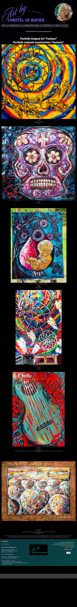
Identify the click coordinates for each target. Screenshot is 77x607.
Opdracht (67, 547)
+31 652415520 (5, 544)
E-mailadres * (46, 571)
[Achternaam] (51, 582)
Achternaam (45, 580)
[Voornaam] (51, 578)
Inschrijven (51, 585)
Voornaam (45, 575)
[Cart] (67, 25)
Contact (5, 541)
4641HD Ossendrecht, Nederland (9, 550)
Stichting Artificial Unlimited (8, 549)
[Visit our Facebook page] (67, 553)
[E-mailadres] (51, 573)
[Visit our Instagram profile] (69, 553)
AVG (67, 544)
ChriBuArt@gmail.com (45, 535)
